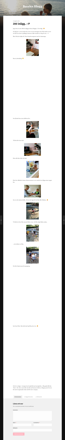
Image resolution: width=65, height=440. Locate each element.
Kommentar (15, 410)
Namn (14, 422)
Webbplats (15, 428)
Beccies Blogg (32, 6)
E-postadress (37, 422)
